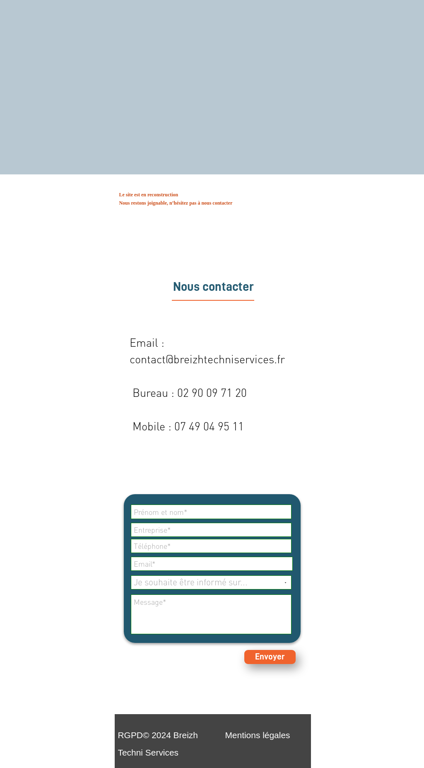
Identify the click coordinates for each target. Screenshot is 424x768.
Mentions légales (257, 735)
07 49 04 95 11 (209, 426)
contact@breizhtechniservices (202, 359)
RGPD (130, 735)
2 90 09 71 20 (215, 392)
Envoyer (270, 656)
